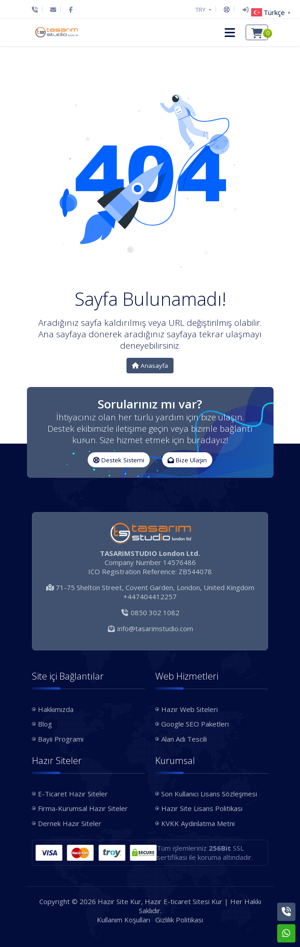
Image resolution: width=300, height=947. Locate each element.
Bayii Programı (61, 738)
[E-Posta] (53, 9)
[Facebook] (70, 9)
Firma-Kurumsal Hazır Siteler (83, 808)
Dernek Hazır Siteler (69, 823)
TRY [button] (201, 9)
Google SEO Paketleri (195, 723)
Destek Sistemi (118, 460)
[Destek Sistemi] (226, 9)
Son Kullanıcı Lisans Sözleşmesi (209, 793)
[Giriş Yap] (245, 9)
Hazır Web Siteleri (189, 709)
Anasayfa (150, 365)
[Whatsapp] (286, 933)
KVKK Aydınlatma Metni (198, 823)
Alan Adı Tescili (184, 738)
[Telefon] (37, 9)
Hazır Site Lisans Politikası (201, 808)
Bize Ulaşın (187, 460)
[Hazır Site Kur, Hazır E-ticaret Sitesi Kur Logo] (56, 32)
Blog (45, 723)
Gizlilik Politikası (179, 919)
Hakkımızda (56, 709)
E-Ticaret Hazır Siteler (73, 793)
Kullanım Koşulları (123, 919)
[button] (228, 32)
